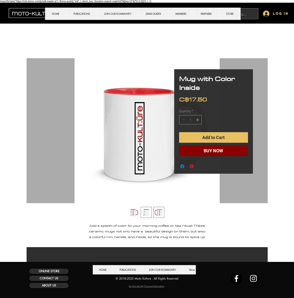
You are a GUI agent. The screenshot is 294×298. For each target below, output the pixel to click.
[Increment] (198, 119)
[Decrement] (183, 119)
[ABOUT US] (49, 285)
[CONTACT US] (49, 278)
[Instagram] (253, 278)
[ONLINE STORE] (49, 271)
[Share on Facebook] (182, 166)
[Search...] (242, 13)
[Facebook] (236, 278)
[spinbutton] (190, 119)
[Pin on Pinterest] (192, 166)
